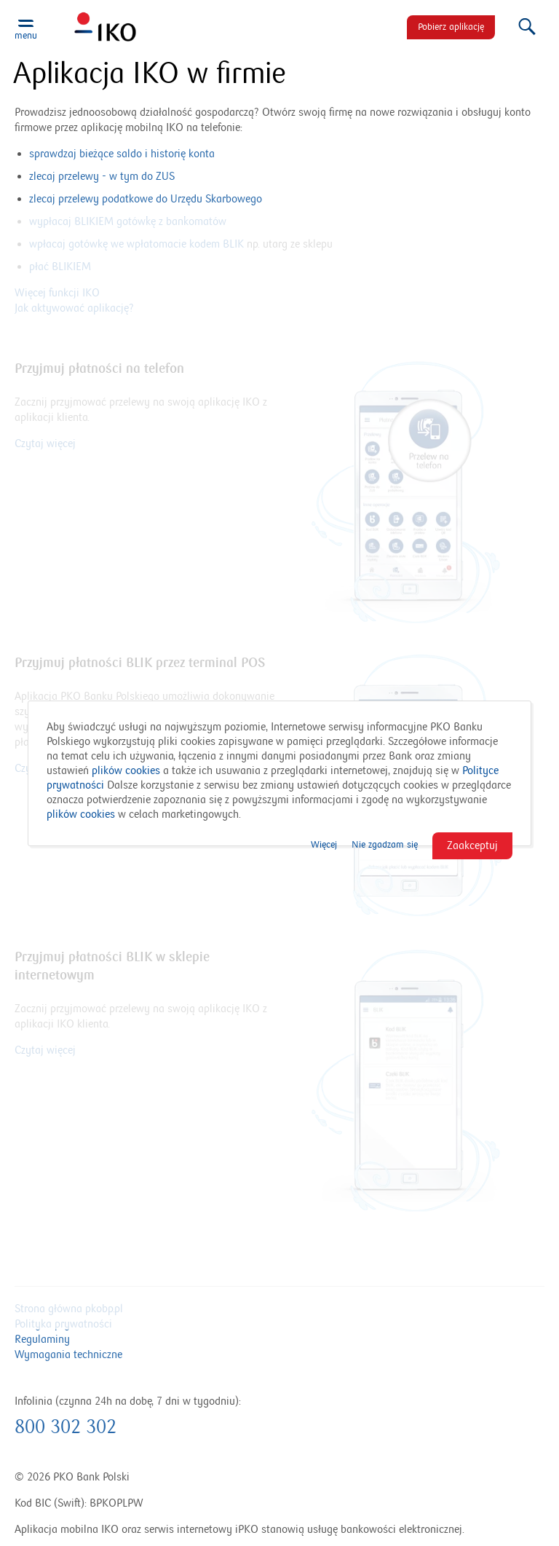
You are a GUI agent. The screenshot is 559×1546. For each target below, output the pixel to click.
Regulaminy (42, 1339)
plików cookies (126, 770)
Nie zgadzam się (385, 845)
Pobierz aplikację (451, 27)
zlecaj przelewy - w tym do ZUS (102, 176)
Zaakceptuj (472, 845)
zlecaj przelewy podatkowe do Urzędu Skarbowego (145, 198)
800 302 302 (65, 1427)
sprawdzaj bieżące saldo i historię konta (122, 153)
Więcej (324, 845)
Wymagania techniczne (68, 1354)
